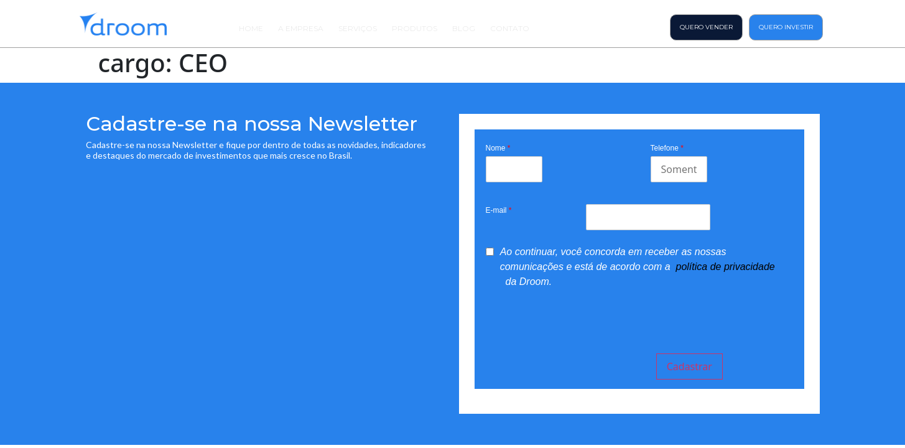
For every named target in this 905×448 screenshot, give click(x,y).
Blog (463, 28)
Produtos (414, 28)
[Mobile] (679, 169)
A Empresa (300, 28)
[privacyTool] (490, 252)
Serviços (357, 28)
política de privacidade (725, 266)
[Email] (648, 217)
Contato (509, 28)
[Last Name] (514, 169)
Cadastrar (689, 366)
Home (251, 28)
